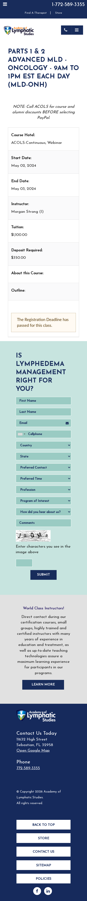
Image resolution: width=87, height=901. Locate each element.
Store (58, 13)
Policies (43, 879)
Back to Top (43, 825)
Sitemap (43, 865)
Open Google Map (33, 751)
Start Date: (21, 158)
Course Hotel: (23, 135)
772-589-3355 (28, 768)
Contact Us (43, 852)
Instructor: (20, 204)
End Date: (20, 181)
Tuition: (17, 227)
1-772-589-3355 (68, 4)
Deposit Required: (26, 250)
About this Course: (27, 273)
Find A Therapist (36, 13)
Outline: (18, 291)
